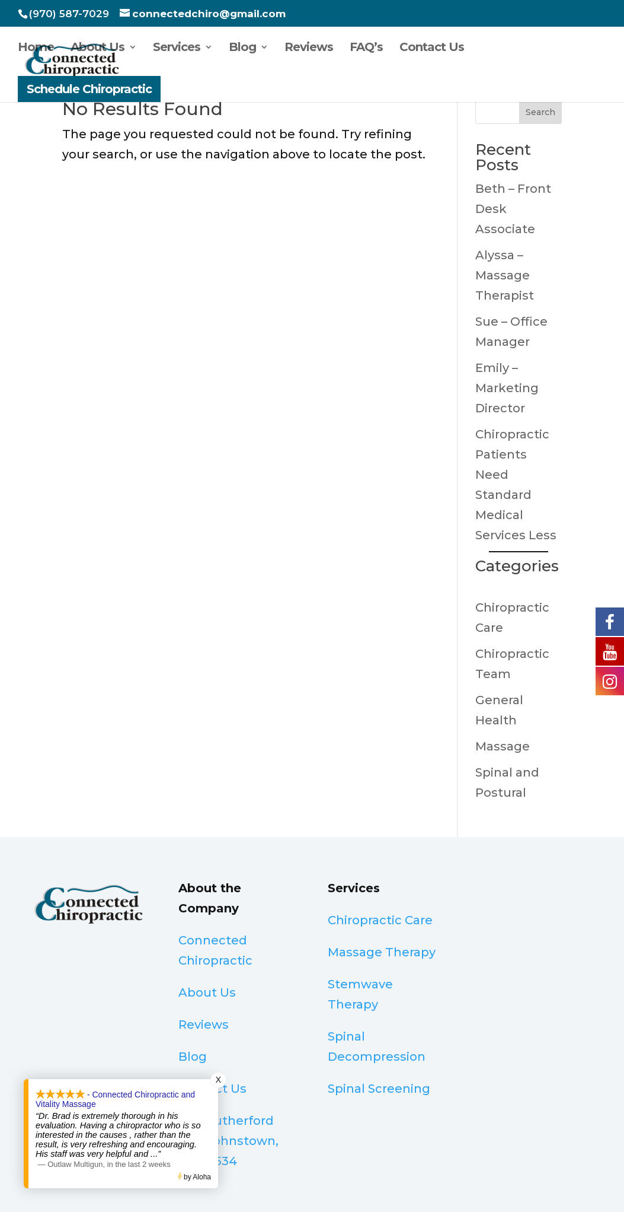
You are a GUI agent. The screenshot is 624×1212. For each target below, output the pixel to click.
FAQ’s (366, 48)
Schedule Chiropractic (89, 89)
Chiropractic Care (380, 920)
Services (176, 48)
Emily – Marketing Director (507, 388)
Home (36, 48)
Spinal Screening (379, 1088)
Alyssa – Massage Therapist (504, 275)
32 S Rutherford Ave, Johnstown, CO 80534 (228, 1141)
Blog (242, 48)
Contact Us (431, 48)
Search (540, 112)
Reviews (308, 48)
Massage (502, 746)
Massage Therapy (382, 952)
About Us (97, 48)
